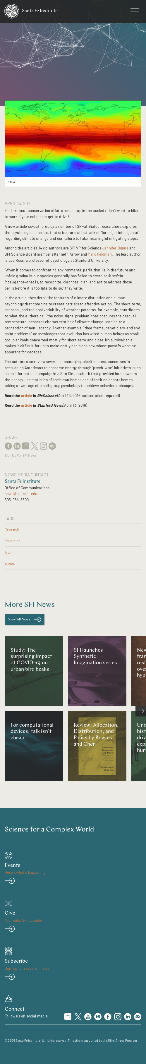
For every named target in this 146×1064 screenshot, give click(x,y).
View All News (19, 619)
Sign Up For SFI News (20, 455)
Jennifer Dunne (115, 248)
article (26, 395)
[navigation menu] (134, 12)
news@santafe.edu (21, 493)
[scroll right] (140, 711)
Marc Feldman (99, 254)
